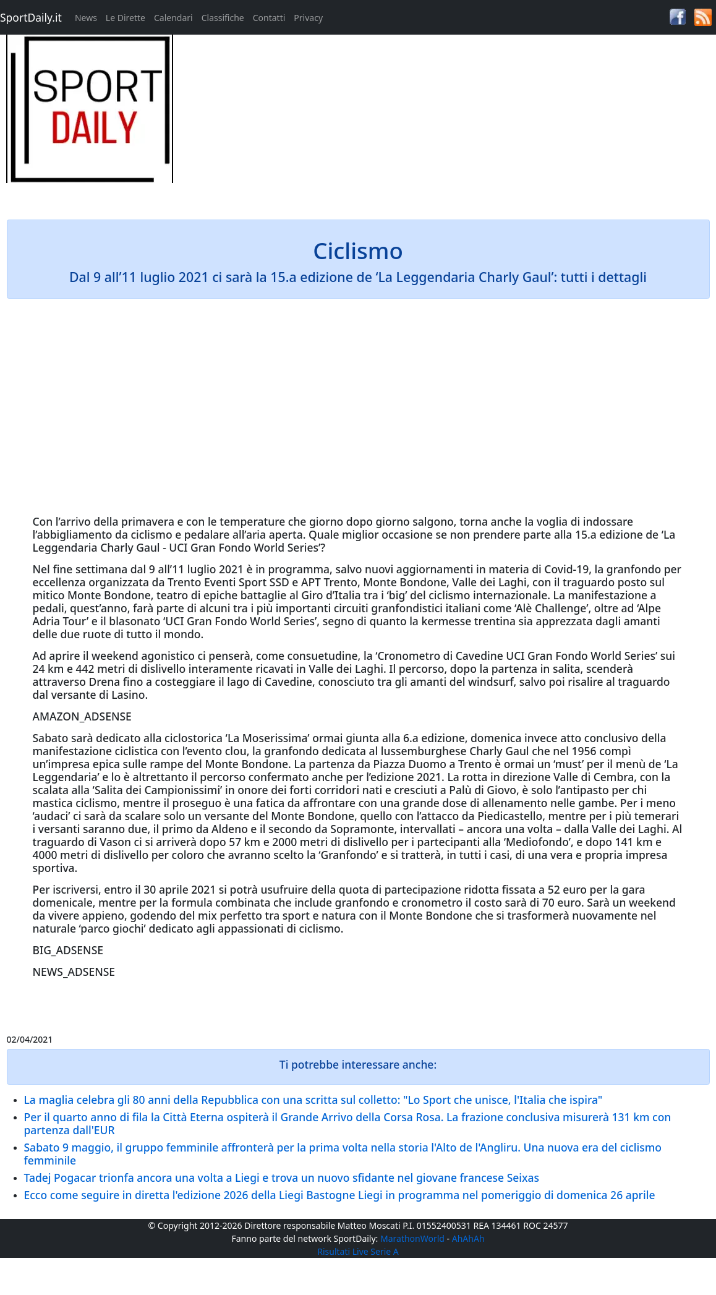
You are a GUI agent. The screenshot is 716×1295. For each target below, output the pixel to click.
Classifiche (223, 18)
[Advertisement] (447, 121)
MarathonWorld (412, 1238)
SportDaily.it (31, 17)
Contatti (269, 18)
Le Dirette (125, 18)
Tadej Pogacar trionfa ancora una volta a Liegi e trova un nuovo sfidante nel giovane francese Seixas (282, 1177)
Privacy (308, 18)
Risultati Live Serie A (358, 1251)
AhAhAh (468, 1238)
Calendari (173, 18)
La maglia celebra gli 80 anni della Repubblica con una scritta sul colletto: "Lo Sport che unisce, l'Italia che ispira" (313, 1099)
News (86, 18)
